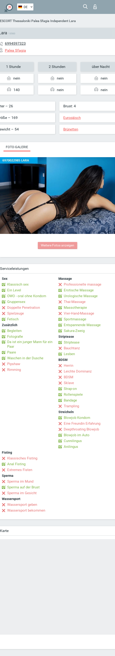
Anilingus (71, 447)
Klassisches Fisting (22, 458)
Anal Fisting (16, 464)
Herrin (68, 365)
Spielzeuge (15, 313)
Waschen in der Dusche (25, 358)
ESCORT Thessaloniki (15, 21)
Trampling (71, 406)
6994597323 (15, 43)
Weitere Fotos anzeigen (57, 245)
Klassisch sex (18, 284)
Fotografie (15, 336)
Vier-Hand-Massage (79, 313)
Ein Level (14, 290)
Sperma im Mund (20, 481)
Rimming (14, 370)
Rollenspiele (73, 394)
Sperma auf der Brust (23, 487)
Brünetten (70, 129)
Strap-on (70, 389)
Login (95, 6)
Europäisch (72, 118)
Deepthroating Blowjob (81, 429)
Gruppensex (16, 302)
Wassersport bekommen (26, 510)
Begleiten (14, 331)
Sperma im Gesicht (22, 493)
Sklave (69, 383)
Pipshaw (13, 364)
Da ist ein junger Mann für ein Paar (29, 344)
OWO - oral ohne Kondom (26, 296)
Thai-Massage (75, 302)
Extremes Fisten (19, 470)
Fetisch (13, 319)
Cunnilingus (73, 441)
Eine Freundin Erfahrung (82, 423)
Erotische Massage (79, 290)
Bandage (70, 400)
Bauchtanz (72, 348)
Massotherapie (75, 308)
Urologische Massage (81, 296)
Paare (11, 352)
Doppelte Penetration (23, 308)
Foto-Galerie (17, 147)
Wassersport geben (22, 505)
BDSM (68, 377)
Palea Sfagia (40, 21)
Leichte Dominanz (78, 371)
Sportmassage (75, 319)
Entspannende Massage (82, 325)
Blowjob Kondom (77, 418)
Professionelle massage (82, 284)
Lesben (69, 354)
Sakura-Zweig (74, 331)
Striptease (72, 342)
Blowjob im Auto (76, 435)
